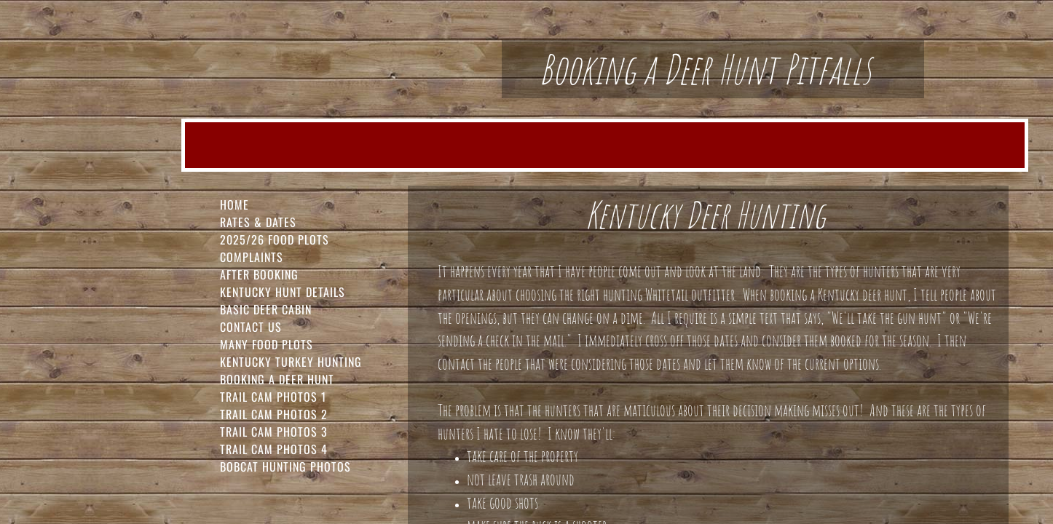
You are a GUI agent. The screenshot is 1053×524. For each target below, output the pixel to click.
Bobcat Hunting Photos (285, 466)
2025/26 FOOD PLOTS (274, 239)
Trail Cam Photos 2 (274, 414)
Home (234, 204)
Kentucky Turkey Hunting (291, 361)
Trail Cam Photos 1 (273, 396)
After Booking (259, 274)
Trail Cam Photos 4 (274, 449)
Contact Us (251, 327)
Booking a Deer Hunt (277, 379)
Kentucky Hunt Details (282, 292)
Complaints (251, 257)
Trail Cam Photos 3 (274, 431)
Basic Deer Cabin (266, 309)
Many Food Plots (266, 344)
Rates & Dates (258, 222)
